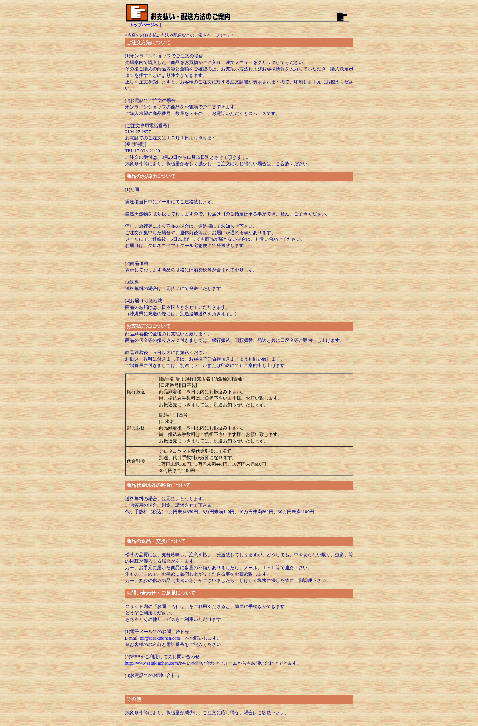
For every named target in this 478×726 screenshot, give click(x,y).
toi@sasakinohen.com (160, 638)
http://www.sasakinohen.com (151, 663)
